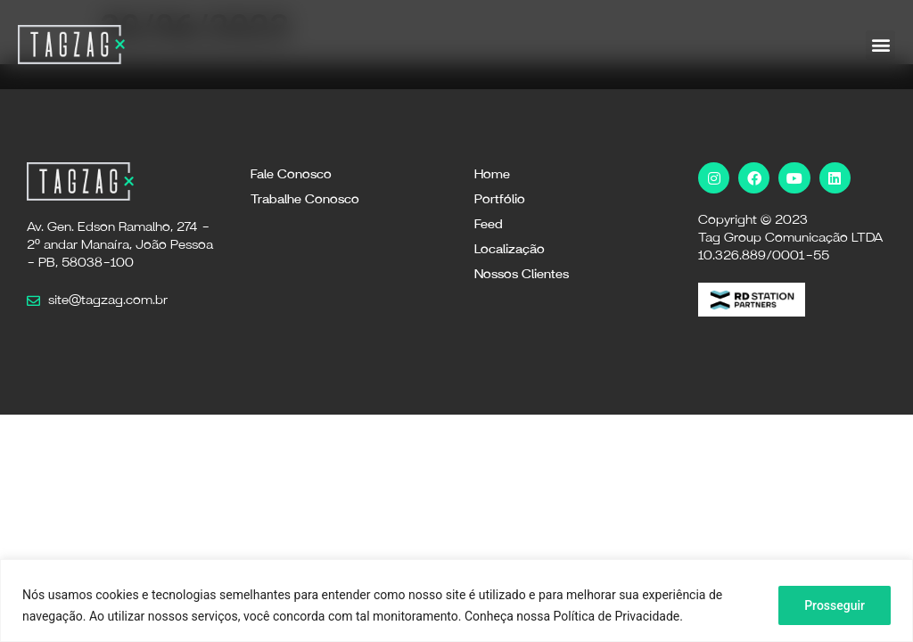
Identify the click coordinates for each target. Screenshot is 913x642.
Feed (488, 225)
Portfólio (499, 200)
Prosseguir (834, 605)
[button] (880, 45)
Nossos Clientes (521, 275)
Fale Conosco (291, 175)
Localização (509, 250)
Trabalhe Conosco (305, 200)
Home (492, 175)
